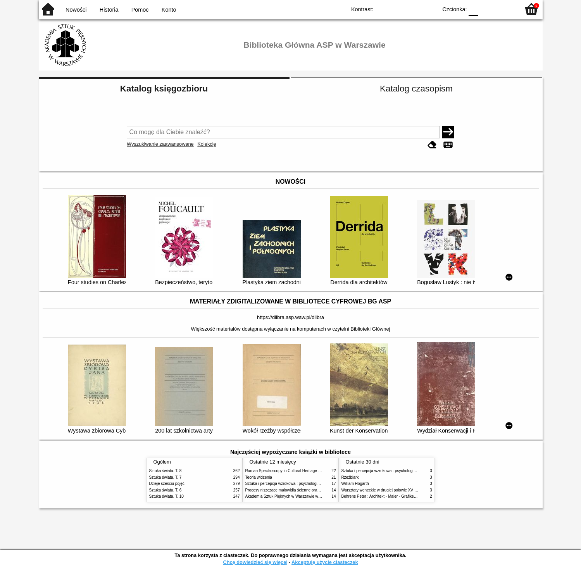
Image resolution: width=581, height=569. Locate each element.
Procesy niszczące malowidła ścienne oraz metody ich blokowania (302, 490)
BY (429, 8)
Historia (109, 10)
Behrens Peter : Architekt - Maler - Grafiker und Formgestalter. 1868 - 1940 (406, 496)
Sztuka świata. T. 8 (165, 471)
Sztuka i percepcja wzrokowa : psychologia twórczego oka (295, 483)
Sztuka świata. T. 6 (165, 490)
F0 (473, 8)
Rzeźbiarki (350, 477)
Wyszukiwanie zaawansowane (160, 144)
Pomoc (140, 10)
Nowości (76, 10)
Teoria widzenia (258, 477)
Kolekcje (206, 144)
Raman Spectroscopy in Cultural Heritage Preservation (292, 471)
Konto (169, 10)
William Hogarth (355, 483)
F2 (505, 8)
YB (413, 8)
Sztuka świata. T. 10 (166, 496)
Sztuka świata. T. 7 (165, 477)
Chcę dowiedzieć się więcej (255, 562)
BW (398, 8)
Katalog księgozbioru (164, 88)
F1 (486, 8)
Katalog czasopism (416, 88)
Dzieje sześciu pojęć (166, 483)
